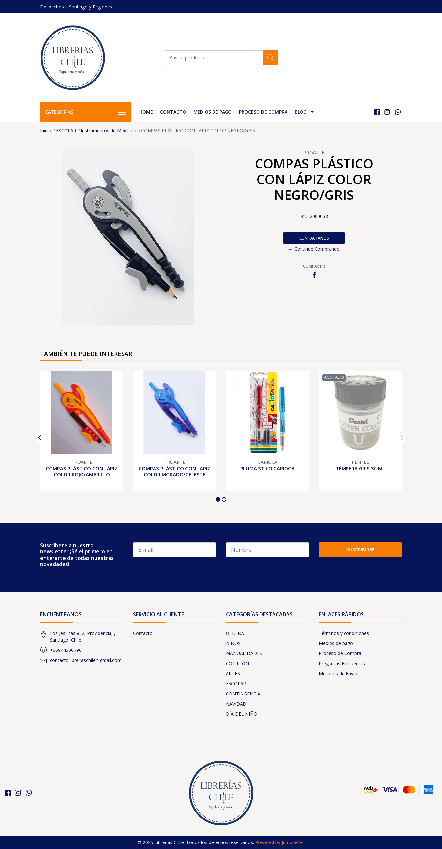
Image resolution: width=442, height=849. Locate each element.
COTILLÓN (237, 663)
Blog (301, 112)
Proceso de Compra (263, 112)
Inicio (45, 130)
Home (146, 112)
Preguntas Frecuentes (342, 663)
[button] (218, 499)
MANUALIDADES (244, 653)
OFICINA (235, 633)
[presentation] (40, 437)
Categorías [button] (85, 112)
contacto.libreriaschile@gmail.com (86, 660)
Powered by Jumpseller (279, 842)
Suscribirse (360, 550)
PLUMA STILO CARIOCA (267, 468)
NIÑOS (233, 643)
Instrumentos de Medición (108, 130)
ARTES (233, 673)
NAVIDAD (236, 704)
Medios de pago (212, 112)
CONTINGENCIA (243, 694)
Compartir (314, 266)
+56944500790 (65, 650)
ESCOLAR (66, 130)
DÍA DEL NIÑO (241, 714)
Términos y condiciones (344, 633)
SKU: (304, 216)
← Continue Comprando (314, 249)
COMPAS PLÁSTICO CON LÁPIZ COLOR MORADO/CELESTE (175, 471)
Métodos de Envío (338, 673)
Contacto (173, 112)
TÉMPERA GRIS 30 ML (360, 468)
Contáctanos (314, 238)
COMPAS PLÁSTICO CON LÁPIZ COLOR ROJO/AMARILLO (82, 471)
